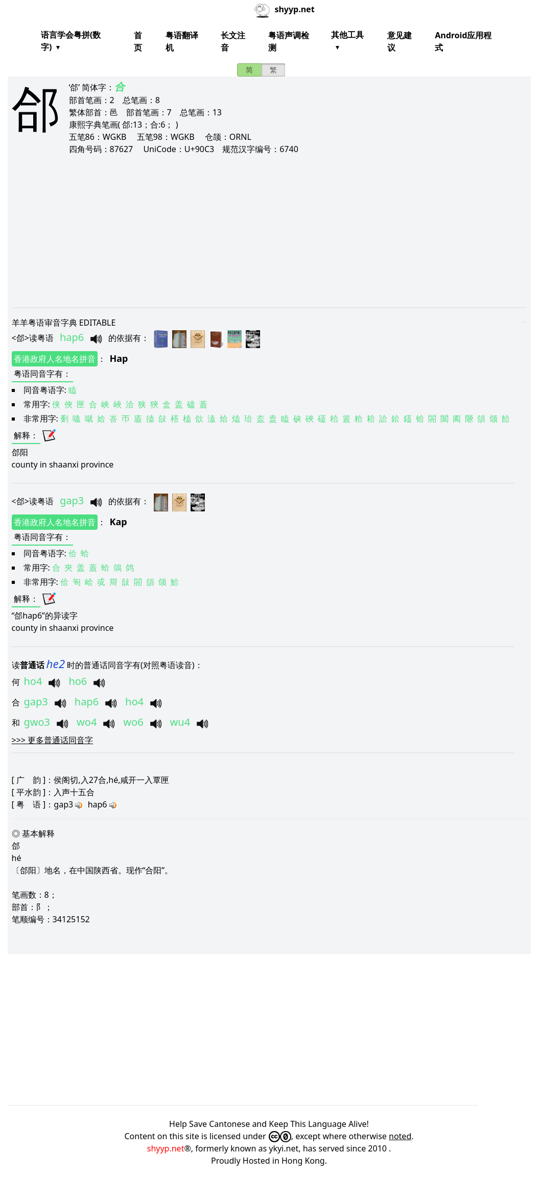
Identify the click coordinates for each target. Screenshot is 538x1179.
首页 (138, 41)
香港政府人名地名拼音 (55, 358)
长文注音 (233, 41)
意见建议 (399, 41)
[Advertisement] (269, 230)
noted (400, 1136)
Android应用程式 (463, 41)
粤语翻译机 (182, 41)
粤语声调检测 (288, 41)
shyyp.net (165, 1148)
